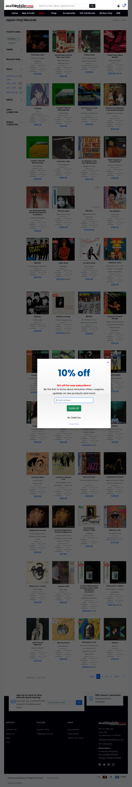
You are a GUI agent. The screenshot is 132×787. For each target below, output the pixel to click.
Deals (42, 13)
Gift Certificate (87, 13)
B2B (118, 13)
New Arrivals (28, 13)
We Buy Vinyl (105, 13)
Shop (53, 13)
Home (15, 13)
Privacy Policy (74, 424)
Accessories (69, 13)
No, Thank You (74, 417)
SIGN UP (74, 408)
